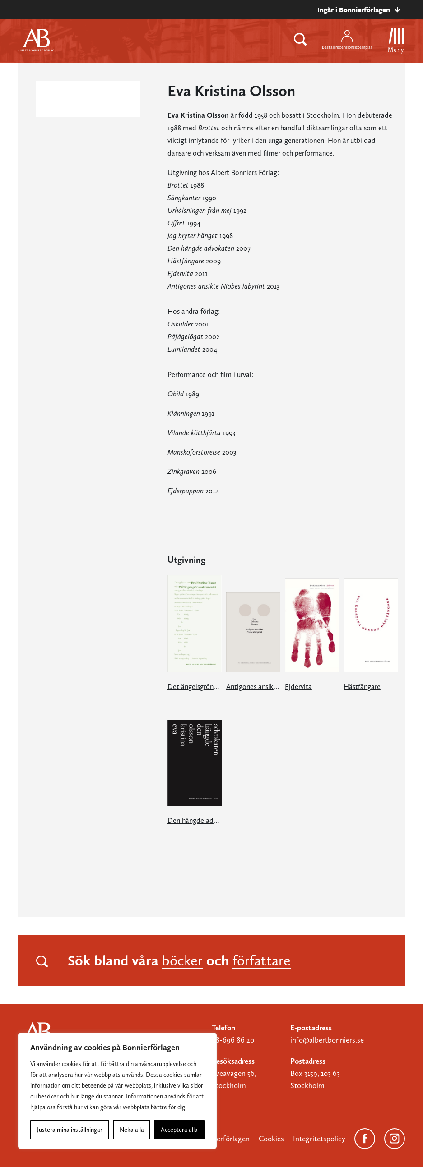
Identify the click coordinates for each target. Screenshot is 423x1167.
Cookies (271, 1138)
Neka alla (132, 1129)
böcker (182, 960)
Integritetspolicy (319, 1138)
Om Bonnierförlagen (217, 1138)
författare (261, 960)
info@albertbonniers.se (327, 1039)
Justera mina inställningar (69, 1129)
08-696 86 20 (233, 1039)
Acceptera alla (179, 1129)
